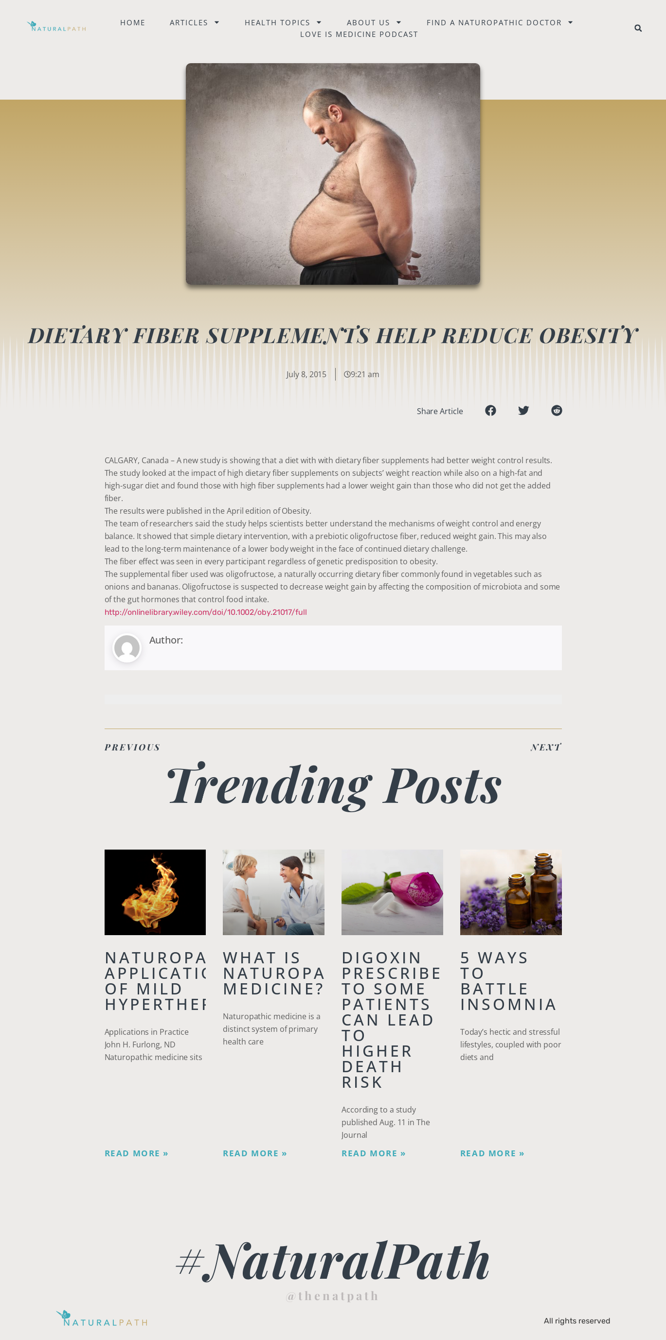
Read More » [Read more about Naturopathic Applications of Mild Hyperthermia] (137, 1153)
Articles (197, 22)
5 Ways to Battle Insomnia (509, 980)
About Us (376, 22)
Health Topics (285, 22)
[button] (638, 28)
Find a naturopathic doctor (502, 22)
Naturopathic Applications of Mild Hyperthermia (178, 980)
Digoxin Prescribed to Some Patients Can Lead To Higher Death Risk (399, 1019)
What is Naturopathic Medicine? (297, 973)
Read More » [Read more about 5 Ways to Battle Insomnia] (492, 1153)
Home (134, 22)
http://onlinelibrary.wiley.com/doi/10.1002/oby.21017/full (206, 612)
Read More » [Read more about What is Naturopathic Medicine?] (255, 1153)
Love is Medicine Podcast (361, 34)
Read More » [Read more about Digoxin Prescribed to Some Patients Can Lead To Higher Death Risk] (374, 1153)
